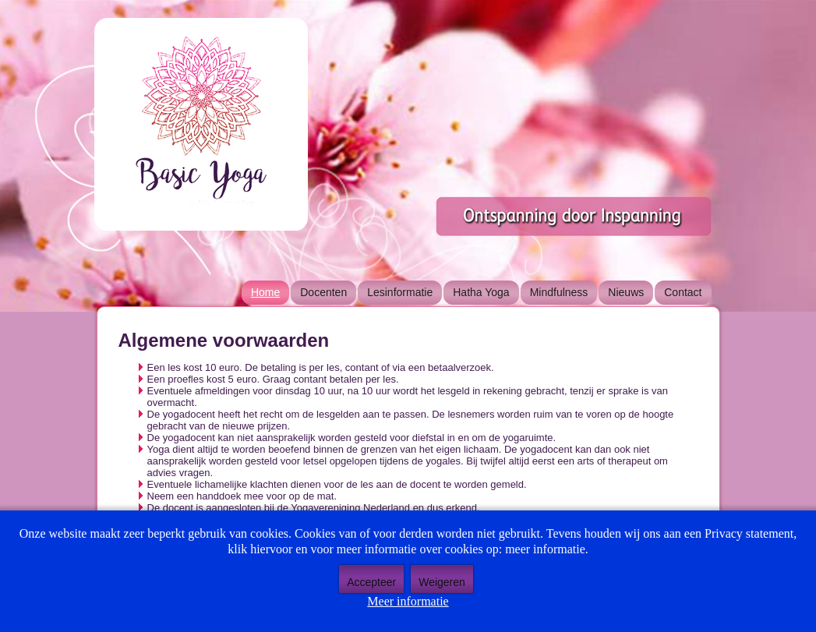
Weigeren (442, 582)
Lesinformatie (400, 292)
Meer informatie (407, 601)
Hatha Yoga (481, 292)
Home (265, 292)
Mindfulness (559, 292)
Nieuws (626, 292)
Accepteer (371, 582)
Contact (682, 292)
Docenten (323, 292)
